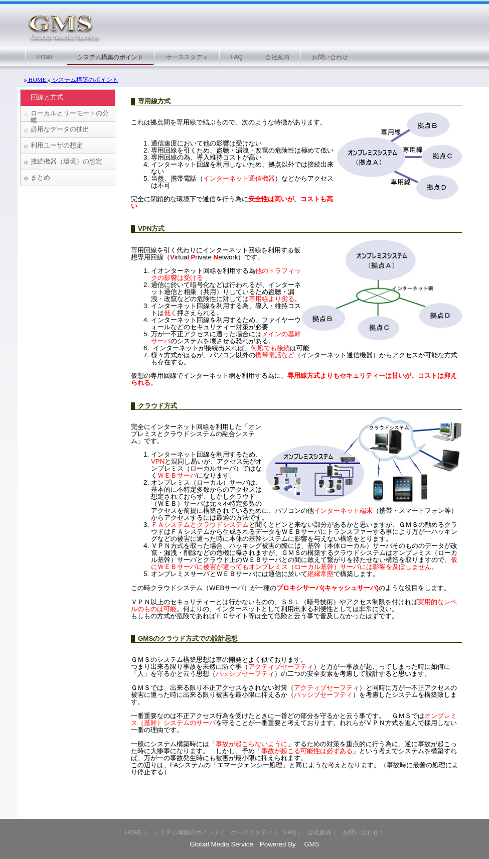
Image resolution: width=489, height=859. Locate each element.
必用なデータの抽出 (60, 129)
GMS (310, 844)
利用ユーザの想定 (57, 145)
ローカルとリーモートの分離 (70, 115)
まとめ (40, 177)
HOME (37, 79)
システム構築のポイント (84, 79)
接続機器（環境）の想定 (66, 161)
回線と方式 (47, 97)
